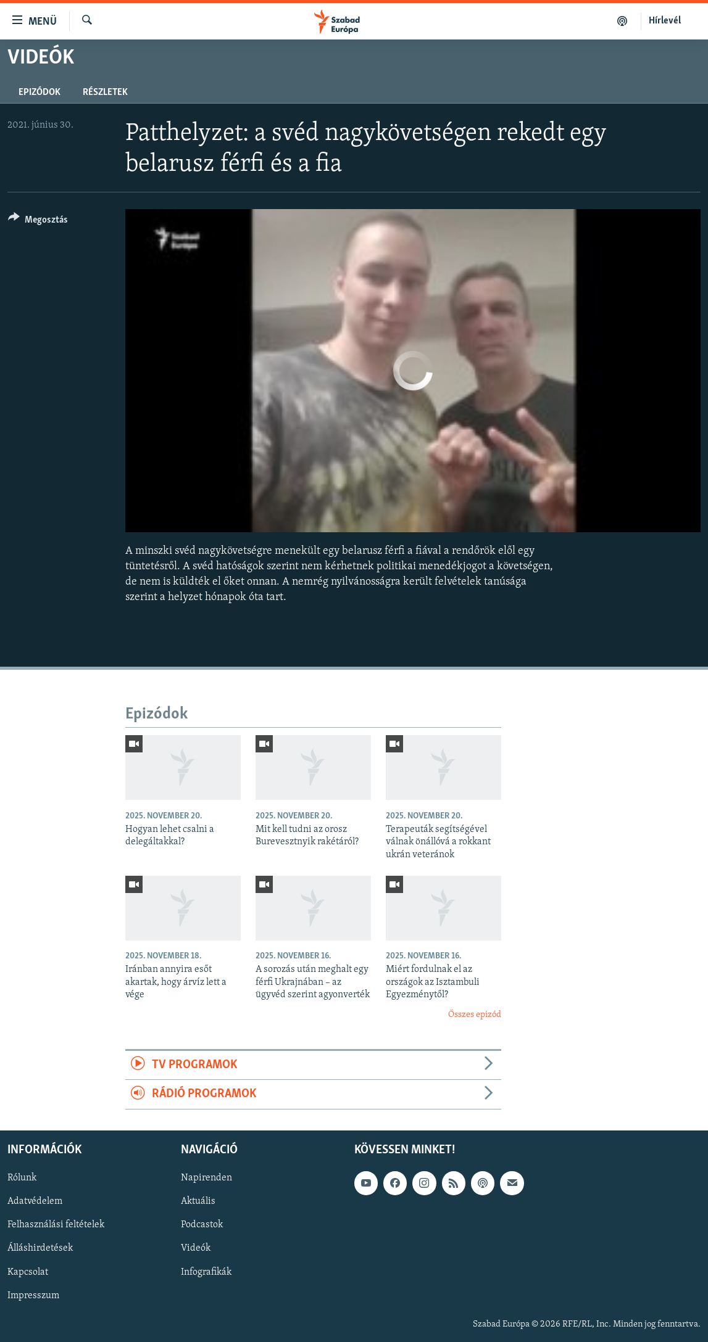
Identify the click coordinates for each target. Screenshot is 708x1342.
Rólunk (21, 1178)
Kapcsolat (27, 1272)
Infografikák (206, 1272)
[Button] (38, 221)
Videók (195, 1248)
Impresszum (33, 1295)
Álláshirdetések (40, 1248)
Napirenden (206, 1178)
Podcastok (202, 1225)
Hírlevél (665, 21)
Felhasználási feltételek (55, 1225)
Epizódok (39, 92)
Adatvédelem (34, 1201)
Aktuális (198, 1201)
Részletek (105, 92)
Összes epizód (474, 1014)
